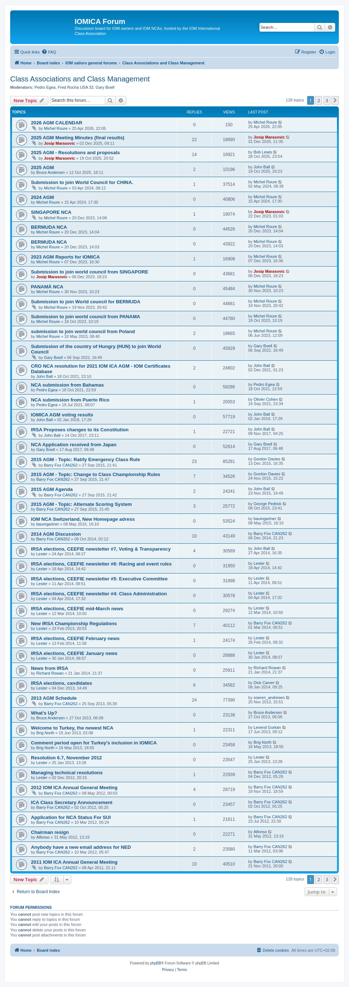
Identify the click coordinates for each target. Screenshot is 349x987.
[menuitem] (48, 52)
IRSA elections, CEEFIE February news (75, 638)
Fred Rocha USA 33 (76, 87)
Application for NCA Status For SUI (71, 817)
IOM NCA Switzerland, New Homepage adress (83, 519)
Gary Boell (105, 87)
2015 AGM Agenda (52, 489)
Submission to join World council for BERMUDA (85, 301)
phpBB (155, 963)
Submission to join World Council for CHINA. (82, 182)
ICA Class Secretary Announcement (71, 802)
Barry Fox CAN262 (61, 465)
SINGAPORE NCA (51, 212)
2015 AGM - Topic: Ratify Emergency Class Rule (85, 459)
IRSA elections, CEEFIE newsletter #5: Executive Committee (99, 579)
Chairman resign (50, 832)
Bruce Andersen (50, 172)
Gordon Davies (267, 459)
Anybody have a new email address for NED (81, 847)
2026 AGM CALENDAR (56, 122)
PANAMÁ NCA (47, 286)
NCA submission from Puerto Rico (70, 400)
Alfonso (43, 837)
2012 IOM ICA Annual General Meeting (74, 787)
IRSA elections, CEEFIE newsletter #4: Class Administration (99, 593)
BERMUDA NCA (49, 227)
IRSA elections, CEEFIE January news (74, 653)
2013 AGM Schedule (54, 698)
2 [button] (318, 100)
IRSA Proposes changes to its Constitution (79, 429)
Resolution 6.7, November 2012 (66, 757)
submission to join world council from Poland (83, 331)
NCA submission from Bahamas (67, 385)
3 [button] (327, 100)
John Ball (262, 167)
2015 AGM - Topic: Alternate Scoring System (81, 504)
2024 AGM (42, 197)
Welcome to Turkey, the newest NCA (72, 728)
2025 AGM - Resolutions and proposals (75, 152)
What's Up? (44, 713)
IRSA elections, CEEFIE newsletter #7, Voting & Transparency (101, 549)
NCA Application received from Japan (73, 444)
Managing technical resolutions (67, 772)
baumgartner (47, 524)
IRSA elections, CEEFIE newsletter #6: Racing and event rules (101, 564)
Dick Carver (264, 682)
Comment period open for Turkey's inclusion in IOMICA (94, 743)
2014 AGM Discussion (56, 534)
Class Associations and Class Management (80, 79)
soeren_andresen (269, 697)
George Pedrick (267, 504)
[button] (335, 100)
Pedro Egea (45, 87)
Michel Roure (56, 128)
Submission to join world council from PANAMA (85, 316)
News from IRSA (49, 668)
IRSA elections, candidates (61, 683)
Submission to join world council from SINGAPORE (89, 272)
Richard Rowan (50, 673)
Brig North (45, 733)
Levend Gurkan (267, 727)
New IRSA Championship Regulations (74, 623)
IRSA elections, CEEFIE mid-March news (77, 608)
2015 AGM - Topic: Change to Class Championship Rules (95, 474)
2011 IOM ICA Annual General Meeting (74, 862)
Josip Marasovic (59, 143)
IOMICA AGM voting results (62, 414)
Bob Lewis (263, 152)
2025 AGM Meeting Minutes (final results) (77, 137)
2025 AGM (42, 167)
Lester (42, 554)
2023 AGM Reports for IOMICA (65, 257)
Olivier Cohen (266, 399)
